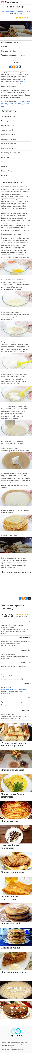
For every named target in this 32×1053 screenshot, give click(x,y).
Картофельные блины (13, 972)
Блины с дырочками (12, 872)
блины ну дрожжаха (19, 563)
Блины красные (10, 821)
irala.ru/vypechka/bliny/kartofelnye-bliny (13, 689)
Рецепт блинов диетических (9, 897)
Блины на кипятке (15, 104)
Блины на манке (10, 947)
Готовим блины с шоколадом (11, 846)
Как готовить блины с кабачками (13, 795)
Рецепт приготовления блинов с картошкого (14, 744)
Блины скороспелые (12, 770)
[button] (30, 2)
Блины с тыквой (10, 923)
